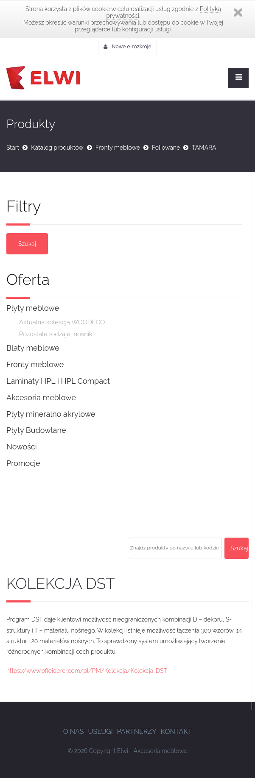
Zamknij (238, 12)
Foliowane (166, 147)
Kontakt (176, 732)
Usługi (100, 732)
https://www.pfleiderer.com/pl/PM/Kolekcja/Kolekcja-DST (86, 670)
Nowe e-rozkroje (127, 47)
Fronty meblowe (117, 147)
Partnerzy (137, 732)
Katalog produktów (57, 147)
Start (12, 147)
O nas (73, 732)
